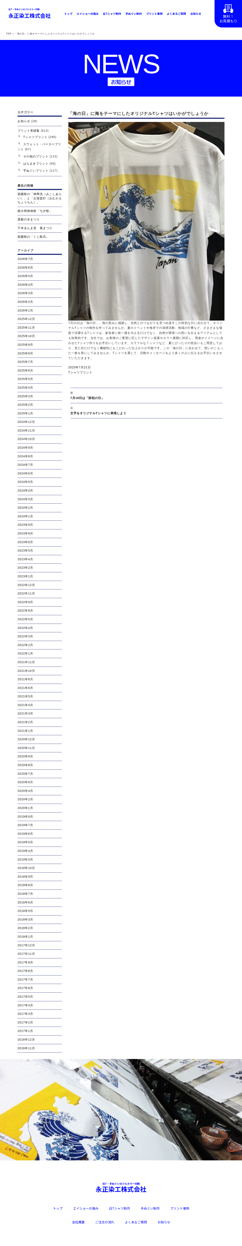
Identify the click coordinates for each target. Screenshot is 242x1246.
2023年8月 (25, 533)
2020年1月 (25, 808)
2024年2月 (25, 507)
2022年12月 (26, 585)
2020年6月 (25, 782)
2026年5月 (25, 276)
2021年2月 (25, 722)
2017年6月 (25, 988)
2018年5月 (25, 911)
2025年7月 (25, 361)
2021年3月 (25, 713)
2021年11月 (26, 662)
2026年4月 (25, 284)
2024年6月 (25, 473)
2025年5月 (25, 379)
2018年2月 (25, 928)
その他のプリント (36, 156)
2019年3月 (25, 859)
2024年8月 (25, 456)
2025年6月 (25, 370)
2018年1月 (25, 936)
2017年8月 (25, 971)
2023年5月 (25, 550)
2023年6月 (25, 542)
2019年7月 (25, 825)
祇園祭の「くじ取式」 (33, 236)
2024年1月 (25, 516)
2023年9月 (25, 524)
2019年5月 (25, 842)
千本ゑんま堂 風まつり (35, 228)
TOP (8, 33)
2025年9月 (25, 344)
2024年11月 (26, 430)
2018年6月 (25, 902)
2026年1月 (25, 310)
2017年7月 (25, 979)
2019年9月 (25, 816)
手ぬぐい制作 (133, 14)
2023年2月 (25, 567)
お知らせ (195, 14)
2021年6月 (25, 688)
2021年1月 (25, 730)
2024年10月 (26, 439)
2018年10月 (26, 868)
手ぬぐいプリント (36, 170)
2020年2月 (25, 799)
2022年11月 (26, 593)
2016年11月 (26, 1048)
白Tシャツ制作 (112, 14)
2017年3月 (25, 1013)
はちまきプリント (36, 163)
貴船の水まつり (29, 219)
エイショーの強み (88, 14)
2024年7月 (25, 464)
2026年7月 (25, 259)
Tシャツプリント (80, 372)
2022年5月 (25, 619)
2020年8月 (25, 765)
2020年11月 (26, 748)
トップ (68, 14)
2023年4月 (25, 559)
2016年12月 (26, 1039)
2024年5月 (25, 482)
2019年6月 (25, 833)
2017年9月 (25, 962)
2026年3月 (25, 293)
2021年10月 (26, 670)
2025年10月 (26, 336)
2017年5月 (25, 996)
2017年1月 (25, 1031)
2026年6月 (25, 267)
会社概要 (78, 1222)
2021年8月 (25, 679)
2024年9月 (25, 447)
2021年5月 (25, 696)
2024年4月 (25, 490)
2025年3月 (25, 396)
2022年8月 (25, 610)
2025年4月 (25, 387)
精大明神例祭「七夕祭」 (35, 211)
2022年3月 (25, 636)
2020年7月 (25, 773)
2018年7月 (25, 893)
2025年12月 (26, 319)
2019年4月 (25, 851)
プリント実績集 (29, 130)
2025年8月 (25, 353)
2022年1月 (25, 653)
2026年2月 (25, 301)
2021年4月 (25, 705)
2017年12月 (26, 945)
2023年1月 (25, 576)
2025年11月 (26, 327)
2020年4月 (25, 790)
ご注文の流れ (104, 1222)
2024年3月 (25, 499)
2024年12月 (26, 422)
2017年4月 (25, 1005)
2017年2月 (25, 1022)
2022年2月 (25, 645)
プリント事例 (154, 14)
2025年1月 (25, 413)
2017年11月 (26, 953)
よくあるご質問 (176, 14)
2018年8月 (25, 885)
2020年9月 (25, 756)
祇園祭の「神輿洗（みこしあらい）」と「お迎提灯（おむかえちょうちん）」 (40, 198)
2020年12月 (26, 739)
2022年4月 (25, 628)
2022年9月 (25, 602)
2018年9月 (25, 876)
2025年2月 (25, 404)
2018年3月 (25, 919)
